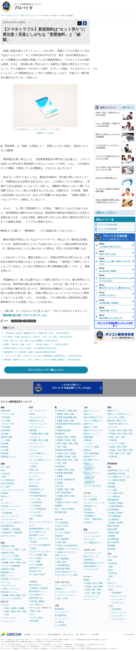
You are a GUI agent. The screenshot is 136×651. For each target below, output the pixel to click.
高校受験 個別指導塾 (64, 450)
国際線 (41, 601)
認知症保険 (112, 529)
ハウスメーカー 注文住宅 (11, 598)
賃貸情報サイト (7, 572)
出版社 (34, 548)
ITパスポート (70, 552)
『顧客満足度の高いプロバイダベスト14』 (24, 315)
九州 (24, 562)
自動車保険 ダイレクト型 (118, 470)
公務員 (60, 552)
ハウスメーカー (9, 618)
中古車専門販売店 (38, 496)
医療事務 (65, 539)
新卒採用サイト (90, 468)
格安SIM (113, 424)
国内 (33, 611)
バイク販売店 (35, 506)
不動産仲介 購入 (8, 553)
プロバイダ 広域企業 (118, 238)
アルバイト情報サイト (93, 421)
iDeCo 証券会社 (7, 483)
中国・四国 (21, 611)
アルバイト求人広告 (92, 486)
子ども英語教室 (61, 522)
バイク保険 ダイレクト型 (118, 477)
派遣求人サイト (90, 456)
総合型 (34, 542)
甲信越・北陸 (70, 440)
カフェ (32, 525)
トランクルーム (35, 456)
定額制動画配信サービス (39, 529)
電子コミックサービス (38, 538)
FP (58, 539)
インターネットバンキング (12, 490)
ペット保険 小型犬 (115, 493)
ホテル (32, 614)
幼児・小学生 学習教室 (65, 509)
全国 (99, 593)
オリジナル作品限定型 (40, 545)
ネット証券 (5, 467)
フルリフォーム (9, 585)
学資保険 (4, 453)
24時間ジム (60, 589)
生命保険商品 (113, 509)
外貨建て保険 (113, 532)
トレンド (16, 321)
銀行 (4, 477)
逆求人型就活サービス (93, 417)
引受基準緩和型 (116, 506)
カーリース (34, 483)
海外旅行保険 (6, 437)
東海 (12, 562)
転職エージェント (91, 434)
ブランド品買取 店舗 (38, 555)
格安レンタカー (35, 479)
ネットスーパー (35, 443)
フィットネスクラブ (63, 585)
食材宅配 (33, 430)
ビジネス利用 (36, 618)
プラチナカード (118, 603)
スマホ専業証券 (7, 480)
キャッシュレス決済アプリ (12, 522)
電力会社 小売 (35, 571)
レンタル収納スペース (40, 460)
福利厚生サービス (36, 568)
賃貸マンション (7, 575)
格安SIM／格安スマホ (116, 421)
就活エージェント (91, 411)
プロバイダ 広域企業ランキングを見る (115, 324)
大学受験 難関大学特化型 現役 (68, 424)
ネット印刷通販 (90, 499)
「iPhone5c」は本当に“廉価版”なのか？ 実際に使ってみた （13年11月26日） (37, 333)
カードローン (6, 503)
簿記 (64, 542)
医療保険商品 (113, 500)
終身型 (112, 503)
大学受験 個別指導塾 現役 (66, 417)
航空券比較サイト (36, 591)
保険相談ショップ (8, 456)
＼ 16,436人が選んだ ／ (71, 386)
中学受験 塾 (60, 466)
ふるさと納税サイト (37, 453)
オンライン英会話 (62, 532)
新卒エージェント (91, 473)
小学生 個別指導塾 (63, 492)
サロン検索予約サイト (93, 543)
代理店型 (6, 417)
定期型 (120, 503)
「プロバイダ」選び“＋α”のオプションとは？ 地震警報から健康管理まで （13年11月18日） (43, 356)
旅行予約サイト (35, 585)
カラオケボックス (91, 596)
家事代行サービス (36, 421)
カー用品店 (59, 622)
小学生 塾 (59, 486)
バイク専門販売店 (38, 509)
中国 (130, 434)
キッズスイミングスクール (65, 595)
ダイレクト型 (8, 414)
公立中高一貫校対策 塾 (65, 479)
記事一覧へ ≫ (127, 107)
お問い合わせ (68, 634)
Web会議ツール (90, 506)
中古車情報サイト (36, 489)
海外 (39, 611)
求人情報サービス (91, 460)
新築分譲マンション (9, 592)
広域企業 (113, 440)
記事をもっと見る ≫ (106, 213)
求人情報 (95, 634)
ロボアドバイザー (8, 536)
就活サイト (88, 414)
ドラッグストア (61, 612)
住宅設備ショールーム (10, 579)
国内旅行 (35, 588)
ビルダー (6, 605)
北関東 (14, 608)
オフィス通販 (35, 561)
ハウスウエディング (92, 553)
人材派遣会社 (89, 482)
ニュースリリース (39, 634)
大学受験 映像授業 (63, 430)
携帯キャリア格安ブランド (119, 414)
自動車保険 (5, 411)
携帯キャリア (113, 411)
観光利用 (35, 621)
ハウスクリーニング (37, 424)
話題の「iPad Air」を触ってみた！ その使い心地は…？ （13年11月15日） (36, 344)
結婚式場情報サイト (92, 566)
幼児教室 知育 (61, 512)
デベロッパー (8, 621)
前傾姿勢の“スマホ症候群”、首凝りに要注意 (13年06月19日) (30, 352)
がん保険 (4, 450)
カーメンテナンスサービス (40, 522)
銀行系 (5, 506)
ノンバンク (15, 506)
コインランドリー (36, 427)
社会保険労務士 (71, 545)
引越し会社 (34, 470)
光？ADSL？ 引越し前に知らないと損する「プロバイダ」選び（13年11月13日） (38, 337)
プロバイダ (29, 321)
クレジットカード (8, 509)
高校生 (60, 502)
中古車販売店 (35, 492)
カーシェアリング (36, 473)
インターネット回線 (116, 443)
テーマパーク (89, 599)
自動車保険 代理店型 (116, 473)
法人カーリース (90, 496)
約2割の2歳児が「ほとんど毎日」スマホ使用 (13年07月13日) (30, 348)
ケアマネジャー (73, 549)
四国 (111, 437)
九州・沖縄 (61, 447)
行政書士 (60, 549)
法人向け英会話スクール (65, 572)
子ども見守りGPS (37, 574)
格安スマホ (123, 424)
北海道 (60, 437)
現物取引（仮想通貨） (12, 529)
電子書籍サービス (36, 535)
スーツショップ (61, 619)
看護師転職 (88, 437)
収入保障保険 (115, 516)
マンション (7, 549)
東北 (7, 608)
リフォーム (5, 582)
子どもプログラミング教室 (66, 575)
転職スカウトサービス (93, 430)
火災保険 (4, 434)
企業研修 (87, 509)
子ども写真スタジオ (37, 532)
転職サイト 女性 (91, 427)
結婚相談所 (88, 560)
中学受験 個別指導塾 (64, 473)
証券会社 (6, 473)
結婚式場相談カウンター (94, 563)
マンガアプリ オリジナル (40, 551)
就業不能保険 (113, 526)
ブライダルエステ (91, 533)
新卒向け (89, 522)
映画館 (86, 580)
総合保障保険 (113, 539)
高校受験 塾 (60, 434)
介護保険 (111, 536)
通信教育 (59, 499)
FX (2, 500)
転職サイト (88, 424)
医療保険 (4, 447)
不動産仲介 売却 (8, 546)
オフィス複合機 (35, 565)
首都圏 (5, 562)
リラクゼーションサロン (65, 592)
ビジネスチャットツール (94, 503)
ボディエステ (89, 539)
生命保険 (4, 443)
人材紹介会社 (89, 478)
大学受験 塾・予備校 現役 (66, 411)
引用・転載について (82, 634)
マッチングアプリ (91, 569)
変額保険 (111, 545)
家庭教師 (59, 506)
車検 (31, 519)
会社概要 (27, 634)
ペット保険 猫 (113, 496)
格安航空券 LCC (36, 598)
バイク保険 (5, 421)
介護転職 (87, 440)
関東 (101, 583)
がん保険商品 (113, 519)
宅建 (59, 542)
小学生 (75, 502)
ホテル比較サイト (36, 595)
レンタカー (34, 476)
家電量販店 (59, 609)
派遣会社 (87, 450)
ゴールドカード (9, 519)
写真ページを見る (46, 133)
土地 (24, 549)
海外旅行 (44, 588)
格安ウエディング (91, 556)
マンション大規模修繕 (10, 566)
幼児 (59, 526)
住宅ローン (5, 496)
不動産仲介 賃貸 (8, 569)
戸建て (17, 549)
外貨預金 (4, 493)
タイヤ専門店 (60, 625)
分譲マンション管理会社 (11, 559)
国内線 (34, 601)
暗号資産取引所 (7, 526)
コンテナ (35, 463)
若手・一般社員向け (94, 519)
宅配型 (34, 466)
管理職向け (90, 516)
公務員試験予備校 (62, 568)
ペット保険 (5, 440)
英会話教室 (59, 529)
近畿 (18, 562)
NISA (3, 470)
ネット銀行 (5, 487)
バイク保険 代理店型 (116, 480)
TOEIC (60, 545)
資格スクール (60, 555)
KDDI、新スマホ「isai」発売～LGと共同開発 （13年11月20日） (31, 341)
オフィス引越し (35, 558)
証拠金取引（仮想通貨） (13, 532)
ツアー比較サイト (36, 604)
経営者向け (90, 513)
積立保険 (111, 549)
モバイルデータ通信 (116, 417)
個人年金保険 (113, 542)
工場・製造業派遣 (91, 453)
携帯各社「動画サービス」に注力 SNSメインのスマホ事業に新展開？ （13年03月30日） (43, 360)
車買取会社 (34, 486)
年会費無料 (7, 513)
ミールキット (35, 437)
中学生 (67, 502)
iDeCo (110, 570)
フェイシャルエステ (92, 536)
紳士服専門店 (60, 615)
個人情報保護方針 (54, 634)
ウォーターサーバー (37, 411)
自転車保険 (5, 430)
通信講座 (59, 536)
